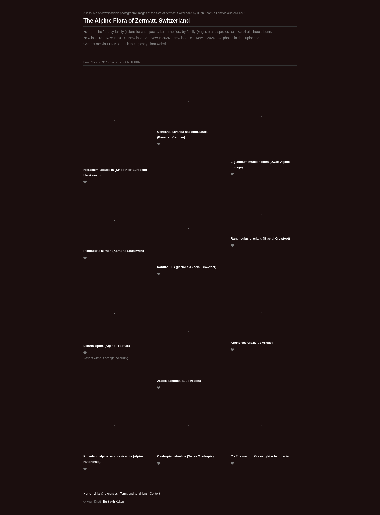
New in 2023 (137, 38)
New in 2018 (92, 38)
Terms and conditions (133, 493)
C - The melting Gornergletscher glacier (260, 456)
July (113, 62)
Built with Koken (113, 501)
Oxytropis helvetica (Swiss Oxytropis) (185, 456)
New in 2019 (115, 38)
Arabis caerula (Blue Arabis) (252, 342)
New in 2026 (205, 38)
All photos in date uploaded (238, 38)
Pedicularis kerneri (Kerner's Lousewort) (113, 251)
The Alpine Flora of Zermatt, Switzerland (136, 20)
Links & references (106, 493)
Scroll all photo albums (255, 32)
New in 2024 (160, 38)
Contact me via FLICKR (101, 44)
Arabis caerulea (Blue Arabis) (179, 380)
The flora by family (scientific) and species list (130, 32)
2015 (106, 62)
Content (96, 62)
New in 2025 (182, 38)
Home (87, 32)
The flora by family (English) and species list (201, 32)
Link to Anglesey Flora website (145, 44)
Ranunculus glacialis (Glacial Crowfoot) (186, 267)
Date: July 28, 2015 (129, 62)
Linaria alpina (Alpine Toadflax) (106, 346)
